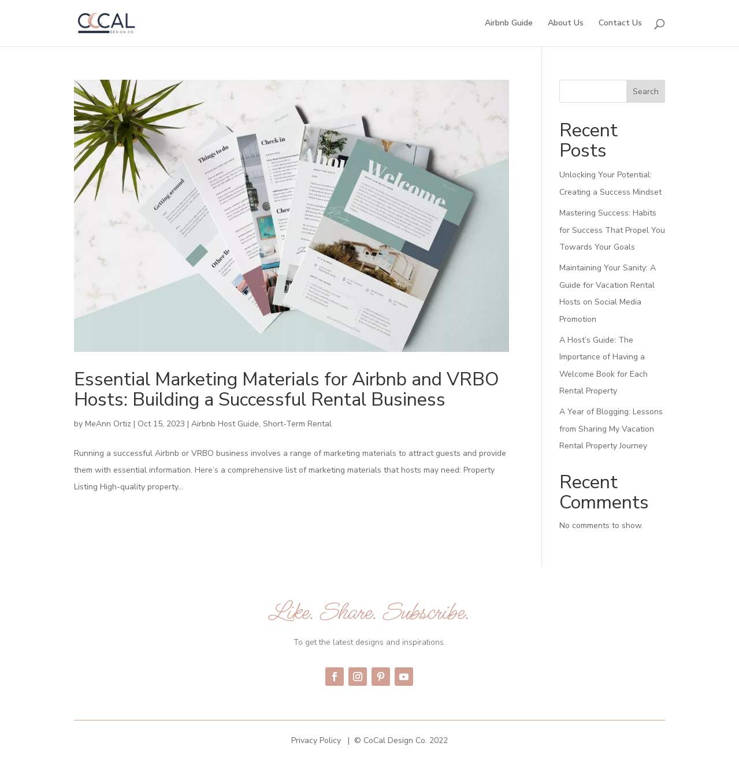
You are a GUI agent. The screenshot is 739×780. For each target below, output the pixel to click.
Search (646, 91)
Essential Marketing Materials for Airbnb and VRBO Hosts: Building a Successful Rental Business (286, 389)
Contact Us (620, 23)
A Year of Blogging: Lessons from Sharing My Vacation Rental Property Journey (611, 428)
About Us (566, 23)
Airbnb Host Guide (225, 423)
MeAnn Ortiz (108, 423)
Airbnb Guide (509, 23)
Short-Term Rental (297, 423)
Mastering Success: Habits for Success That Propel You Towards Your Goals (612, 229)
